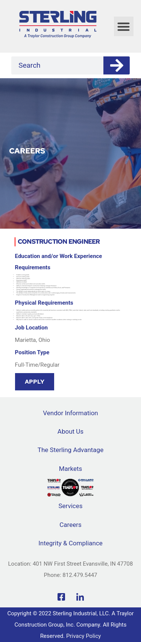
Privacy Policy (83, 636)
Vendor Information (70, 413)
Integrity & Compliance (70, 543)
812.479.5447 (79, 575)
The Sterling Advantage (70, 450)
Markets (70, 468)
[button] (124, 26)
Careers (70, 524)
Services (70, 506)
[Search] (116, 65)
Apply (34, 382)
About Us (70, 431)
